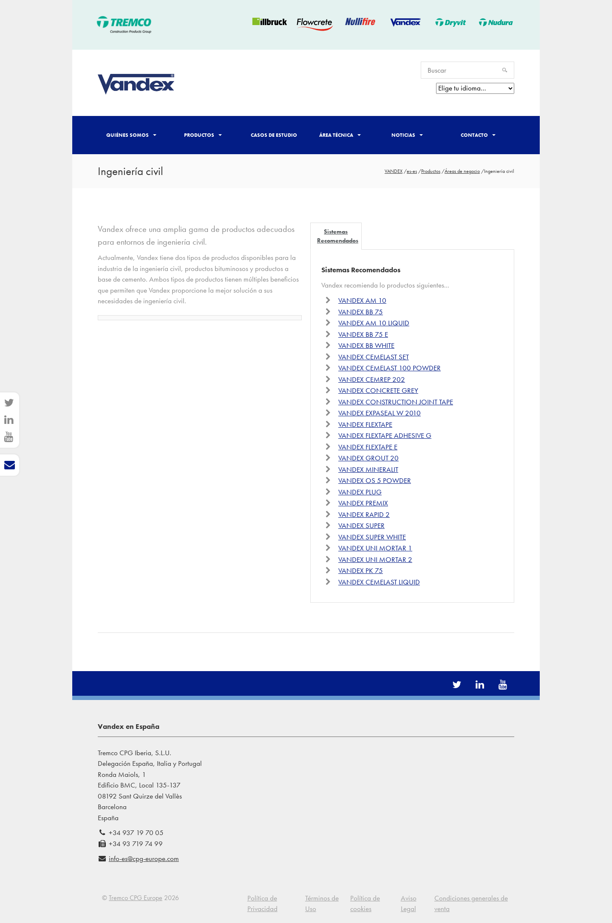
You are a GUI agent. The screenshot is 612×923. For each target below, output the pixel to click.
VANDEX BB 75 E (363, 334)
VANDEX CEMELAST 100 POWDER (389, 368)
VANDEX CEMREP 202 (371, 379)
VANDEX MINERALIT (368, 469)
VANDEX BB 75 (360, 311)
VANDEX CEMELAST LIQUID (379, 582)
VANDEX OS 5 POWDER (374, 480)
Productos (203, 135)
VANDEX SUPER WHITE (372, 537)
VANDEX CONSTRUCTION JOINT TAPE (395, 401)
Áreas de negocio (462, 171)
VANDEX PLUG (360, 492)
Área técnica (340, 135)
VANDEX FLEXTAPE (365, 424)
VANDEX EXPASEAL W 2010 (379, 413)
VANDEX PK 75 (360, 570)
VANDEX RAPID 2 (364, 514)
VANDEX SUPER (361, 525)
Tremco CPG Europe (135, 897)
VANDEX (393, 171)
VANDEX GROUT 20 (368, 458)
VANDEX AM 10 (362, 300)
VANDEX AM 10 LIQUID (373, 322)
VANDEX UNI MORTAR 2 (375, 559)
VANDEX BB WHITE (366, 345)
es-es (412, 171)
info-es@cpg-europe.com (144, 858)
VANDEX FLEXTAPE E (367, 447)
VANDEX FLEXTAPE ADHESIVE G (384, 435)
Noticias (407, 135)
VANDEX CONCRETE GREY (378, 390)
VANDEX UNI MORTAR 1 (375, 548)
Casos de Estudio (274, 135)
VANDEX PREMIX (363, 503)
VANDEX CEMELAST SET (373, 356)
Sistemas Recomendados (337, 236)
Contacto (478, 135)
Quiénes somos (131, 135)
